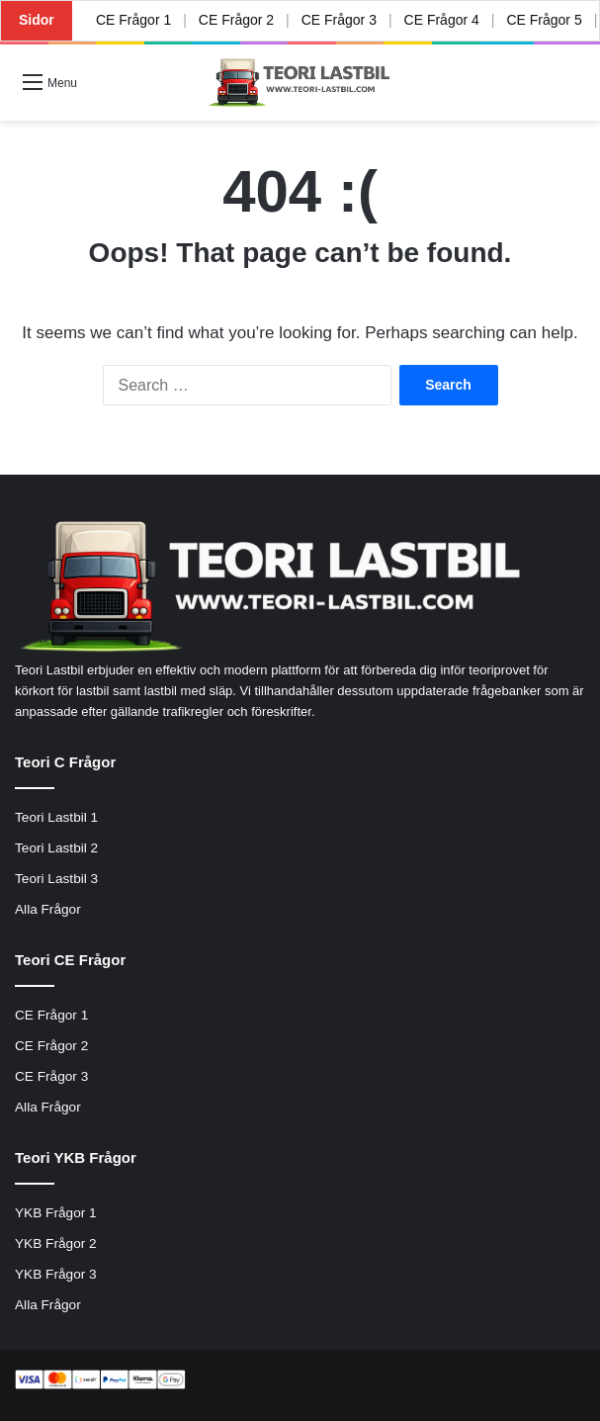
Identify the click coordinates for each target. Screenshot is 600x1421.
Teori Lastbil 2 (56, 848)
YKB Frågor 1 (56, 1212)
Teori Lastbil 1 (56, 817)
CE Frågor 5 (543, 20)
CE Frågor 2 (236, 20)
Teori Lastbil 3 (56, 878)
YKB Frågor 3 (56, 1274)
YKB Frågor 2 (56, 1243)
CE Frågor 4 (440, 20)
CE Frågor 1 (133, 20)
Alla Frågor (48, 909)
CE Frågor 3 (339, 20)
